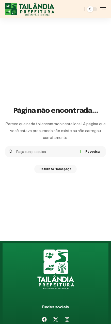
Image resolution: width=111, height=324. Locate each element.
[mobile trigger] (101, 9)
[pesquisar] (79, 9)
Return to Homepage (55, 169)
